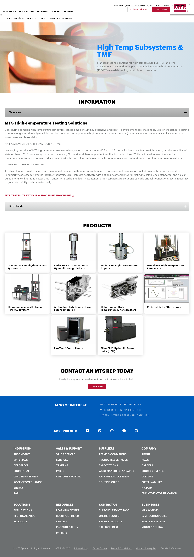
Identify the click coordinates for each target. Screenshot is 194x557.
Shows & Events (152, 470)
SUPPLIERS (106, 448)
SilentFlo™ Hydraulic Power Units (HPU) (118, 350)
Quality (61, 521)
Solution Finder (158, 9)
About (145, 454)
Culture (147, 476)
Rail (16, 493)
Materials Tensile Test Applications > (124, 415)
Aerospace (21, 465)
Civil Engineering (26, 476)
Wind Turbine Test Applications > (121, 409)
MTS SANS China (152, 527)
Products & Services (113, 459)
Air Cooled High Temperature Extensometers (72, 308)
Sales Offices (65, 454)
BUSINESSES (150, 504)
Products (64, 11)
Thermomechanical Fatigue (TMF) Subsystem (25, 308)
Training (62, 465)
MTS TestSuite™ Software (164, 307)
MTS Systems (149, 510)
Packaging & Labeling (114, 476)
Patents (61, 532)
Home (7, 18)
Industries (32, 11)
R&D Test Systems (153, 521)
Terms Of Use (100, 548)
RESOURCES (64, 504)
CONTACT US (108, 504)
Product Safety (67, 527)
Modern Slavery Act (146, 548)
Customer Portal (68, 476)
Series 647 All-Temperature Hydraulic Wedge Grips (71, 267)
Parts (60, 470)
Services (78, 11)
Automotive (22, 454)
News (145, 459)
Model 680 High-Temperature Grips (119, 267)
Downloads (16, 206)
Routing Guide (109, 482)
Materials (21, 459)
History (146, 487)
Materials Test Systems (23, 18)
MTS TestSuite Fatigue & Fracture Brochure (39, 195)
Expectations (108, 465)
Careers (147, 465)
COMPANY (148, 448)
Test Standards (24, 515)
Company (91, 11)
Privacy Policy (81, 548)
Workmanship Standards (116, 470)
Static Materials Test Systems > (120, 404)
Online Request (110, 515)
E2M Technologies (154, 515)
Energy (18, 487)
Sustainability (151, 482)
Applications (48, 11)
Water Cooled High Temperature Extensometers (120, 308)
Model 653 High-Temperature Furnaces (165, 267)
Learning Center (67, 510)
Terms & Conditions (112, 454)
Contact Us (180, 9)
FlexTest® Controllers (68, 348)
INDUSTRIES (22, 448)
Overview (15, 112)
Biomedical (22, 470)
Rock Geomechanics (28, 482)
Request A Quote (110, 521)
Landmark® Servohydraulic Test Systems (27, 267)
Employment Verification (159, 493)
